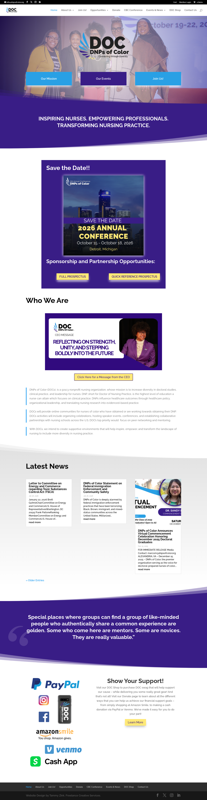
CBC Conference (133, 10)
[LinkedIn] (40, 2)
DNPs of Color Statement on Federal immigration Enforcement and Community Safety (102, 488)
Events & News (154, 10)
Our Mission (49, 78)
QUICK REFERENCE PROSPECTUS (134, 276)
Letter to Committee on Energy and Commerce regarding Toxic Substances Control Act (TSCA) (48, 488)
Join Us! (82, 10)
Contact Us (190, 10)
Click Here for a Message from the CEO (103, 377)
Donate (116, 10)
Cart (175, 2)
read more (35, 522)
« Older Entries (35, 580)
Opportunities (98, 10)
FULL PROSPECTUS (72, 276)
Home (54, 10)
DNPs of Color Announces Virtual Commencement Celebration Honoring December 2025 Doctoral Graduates (155, 536)
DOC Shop (175, 10)
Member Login (185, 2)
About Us (66, 10)
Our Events (103, 78)
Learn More (135, 722)
